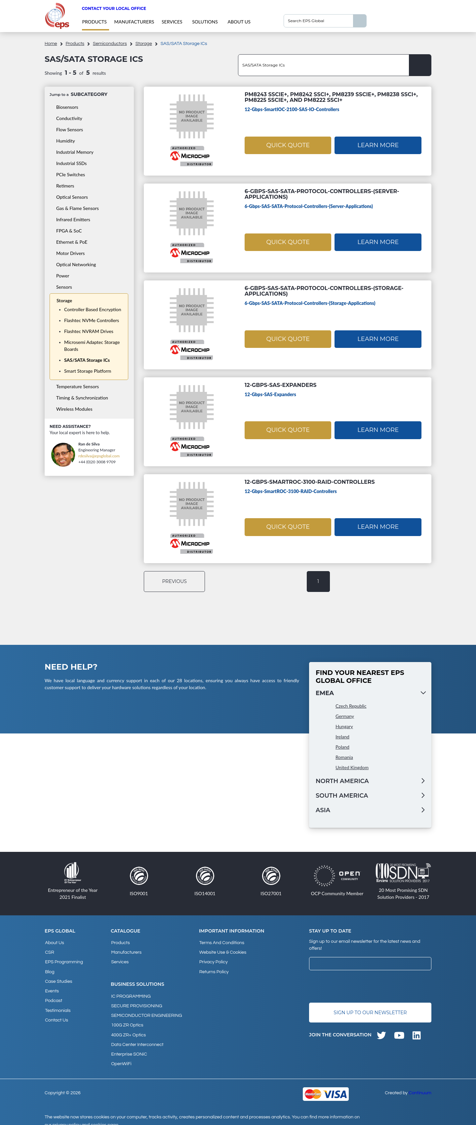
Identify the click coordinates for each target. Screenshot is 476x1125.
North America (342, 781)
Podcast (53, 996)
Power (62, 275)
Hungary (344, 726)
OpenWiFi (121, 1056)
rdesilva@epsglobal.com (99, 455)
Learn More (378, 144)
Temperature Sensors (77, 386)
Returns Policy (213, 969)
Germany (345, 716)
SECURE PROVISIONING (136, 1002)
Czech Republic (351, 706)
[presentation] (359, 986)
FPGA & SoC (69, 230)
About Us (238, 21)
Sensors (64, 287)
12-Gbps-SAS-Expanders (280, 385)
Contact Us (56, 1014)
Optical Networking (76, 264)
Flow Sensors (69, 129)
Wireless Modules (74, 409)
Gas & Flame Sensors (77, 208)
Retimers (65, 185)
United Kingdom (352, 767)
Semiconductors (110, 43)
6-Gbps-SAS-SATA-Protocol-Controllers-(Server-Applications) (322, 194)
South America (342, 795)
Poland (342, 747)
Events (52, 987)
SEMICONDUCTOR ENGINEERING (146, 1011)
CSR (49, 951)
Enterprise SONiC (129, 1047)
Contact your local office (114, 8)
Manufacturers (134, 21)
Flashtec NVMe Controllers (91, 320)
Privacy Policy (213, 960)
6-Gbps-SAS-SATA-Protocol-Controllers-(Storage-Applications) (324, 291)
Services (172, 21)
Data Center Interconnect (137, 1038)
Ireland (342, 736)
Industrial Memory (75, 152)
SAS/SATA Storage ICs (87, 360)
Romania (344, 757)
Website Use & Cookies (222, 951)
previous (175, 581)
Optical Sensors (72, 197)
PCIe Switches (70, 174)
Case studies (58, 978)
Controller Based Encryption (92, 309)
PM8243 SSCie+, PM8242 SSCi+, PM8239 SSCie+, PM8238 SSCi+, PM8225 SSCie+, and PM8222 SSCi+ (331, 97)
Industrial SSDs (71, 163)
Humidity (65, 141)
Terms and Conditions (221, 942)
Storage (144, 43)
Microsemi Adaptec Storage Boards (92, 345)
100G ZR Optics (127, 1020)
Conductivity (69, 118)
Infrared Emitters (73, 219)
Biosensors (67, 107)
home (51, 43)
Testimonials (57, 1005)
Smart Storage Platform (87, 371)
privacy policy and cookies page (85, 1117)
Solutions (205, 21)
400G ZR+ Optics (128, 1029)
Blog (49, 969)
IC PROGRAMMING (130, 993)
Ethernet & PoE (71, 242)
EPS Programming (64, 960)
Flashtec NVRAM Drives (88, 331)
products (94, 21)
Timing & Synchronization (82, 397)
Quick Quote (288, 144)
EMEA (325, 693)
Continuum (420, 1085)
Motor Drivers (70, 253)
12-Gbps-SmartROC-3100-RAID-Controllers (310, 482)
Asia (323, 810)
